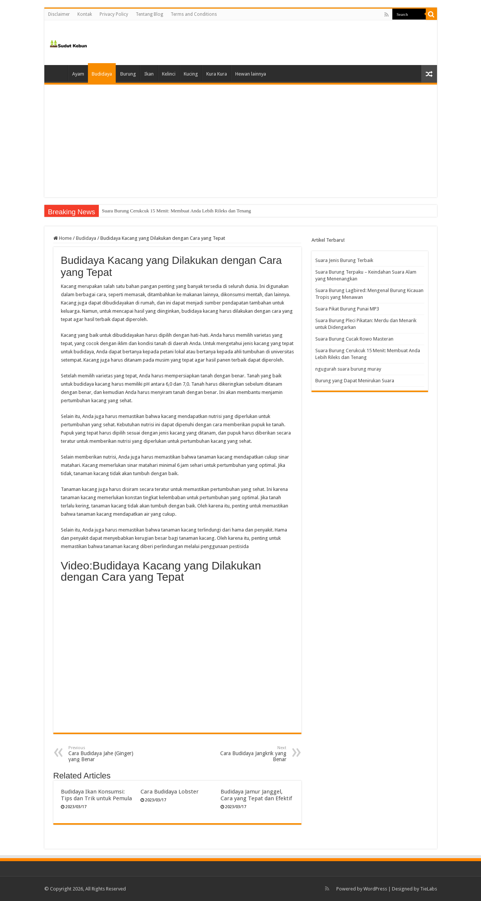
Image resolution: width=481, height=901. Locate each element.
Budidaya (102, 74)
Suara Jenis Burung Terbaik (344, 260)
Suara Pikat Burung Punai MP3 (347, 309)
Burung (128, 74)
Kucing (191, 74)
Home (58, 73)
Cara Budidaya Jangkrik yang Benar (247, 753)
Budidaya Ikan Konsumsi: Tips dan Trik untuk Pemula (96, 795)
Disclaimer (59, 14)
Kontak (84, 14)
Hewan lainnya (250, 74)
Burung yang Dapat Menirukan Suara (354, 380)
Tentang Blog (149, 14)
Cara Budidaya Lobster (170, 791)
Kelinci (168, 74)
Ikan (149, 74)
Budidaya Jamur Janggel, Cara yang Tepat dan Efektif (256, 795)
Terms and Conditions (194, 14)
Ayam (78, 74)
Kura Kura (216, 74)
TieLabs (428, 889)
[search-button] (431, 14)
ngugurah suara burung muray (348, 369)
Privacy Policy (114, 14)
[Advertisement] (240, 141)
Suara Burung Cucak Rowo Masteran (138, 211)
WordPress (375, 889)
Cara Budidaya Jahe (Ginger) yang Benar (106, 753)
